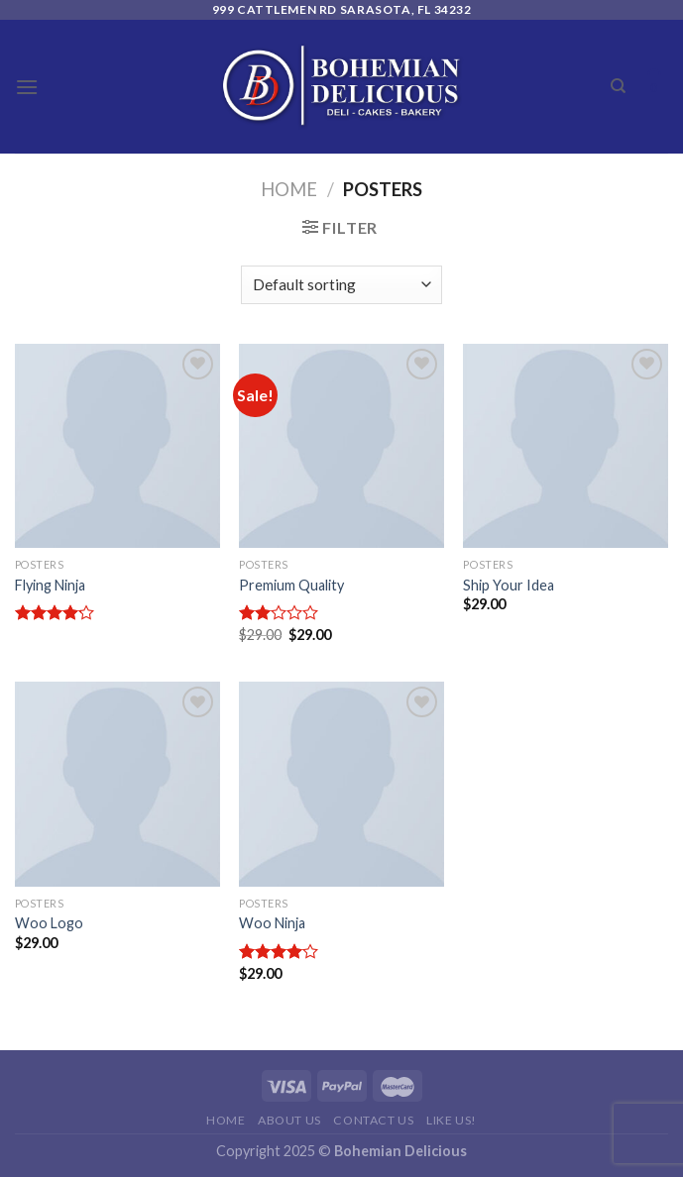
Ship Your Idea (508, 585)
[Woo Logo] (117, 784)
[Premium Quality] (341, 446)
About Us (289, 1120)
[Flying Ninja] (117, 446)
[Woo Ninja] (341, 784)
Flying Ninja (50, 585)
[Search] (618, 86)
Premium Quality (291, 585)
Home (289, 189)
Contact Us (373, 1120)
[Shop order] (341, 285)
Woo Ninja (272, 922)
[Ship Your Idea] (565, 446)
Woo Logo (49, 922)
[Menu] (27, 86)
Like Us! (451, 1120)
